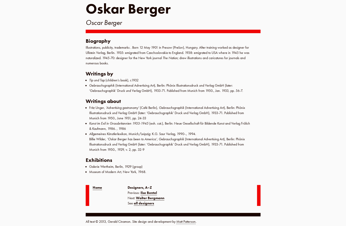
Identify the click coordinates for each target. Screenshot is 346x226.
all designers (144, 203)
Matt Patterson (186, 221)
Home (97, 187)
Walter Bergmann (150, 198)
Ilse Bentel (149, 192)
